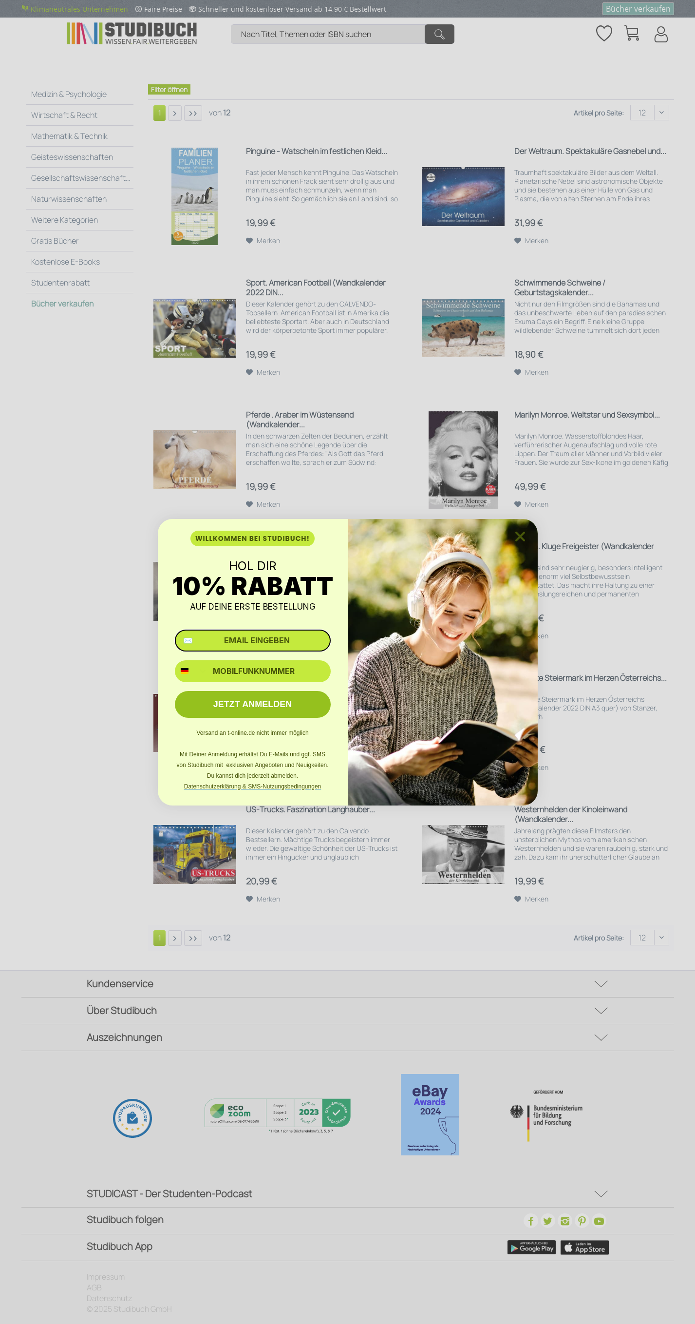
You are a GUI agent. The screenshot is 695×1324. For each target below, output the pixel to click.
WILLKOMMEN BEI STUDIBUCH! (252, 538)
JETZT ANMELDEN (252, 704)
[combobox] (191, 671)
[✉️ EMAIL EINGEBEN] (253, 641)
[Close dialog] (520, 536)
